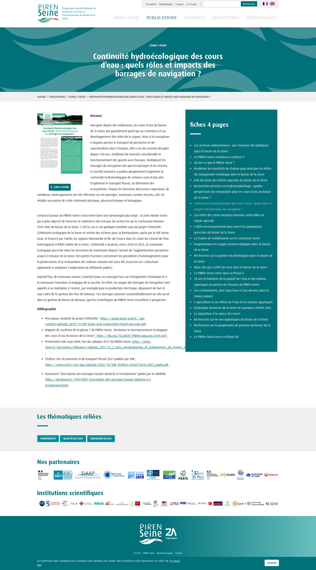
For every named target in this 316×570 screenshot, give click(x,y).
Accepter (271, 563)
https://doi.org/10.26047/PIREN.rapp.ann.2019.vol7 (131, 335)
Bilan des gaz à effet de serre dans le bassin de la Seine (230, 267)
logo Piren (151, 534)
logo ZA (171, 534)
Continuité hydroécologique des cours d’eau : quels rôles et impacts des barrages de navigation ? (150, 97)
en (272, 3)
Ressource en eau (101, 438)
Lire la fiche (61, 187)
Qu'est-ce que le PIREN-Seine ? (214, 162)
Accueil (41, 97)
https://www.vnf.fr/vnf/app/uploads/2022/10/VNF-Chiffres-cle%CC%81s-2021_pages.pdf (106, 365)
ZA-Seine (191, 4)
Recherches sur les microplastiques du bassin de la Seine (231, 319)
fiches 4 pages (158, 45)
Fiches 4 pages (77, 97)
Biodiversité (48, 438)
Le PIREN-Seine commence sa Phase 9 (219, 157)
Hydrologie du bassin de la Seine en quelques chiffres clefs (232, 307)
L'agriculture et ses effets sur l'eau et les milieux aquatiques (233, 302)
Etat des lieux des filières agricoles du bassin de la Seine (230, 180)
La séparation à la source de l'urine (217, 313)
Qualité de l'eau (73, 438)
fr (265, 3)
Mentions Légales (165, 553)
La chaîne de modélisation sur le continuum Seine (227, 238)
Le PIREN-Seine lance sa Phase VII (216, 336)
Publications (175, 18)
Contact (180, 4)
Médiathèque (166, 4)
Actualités (151, 4)
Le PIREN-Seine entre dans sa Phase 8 (219, 273)
